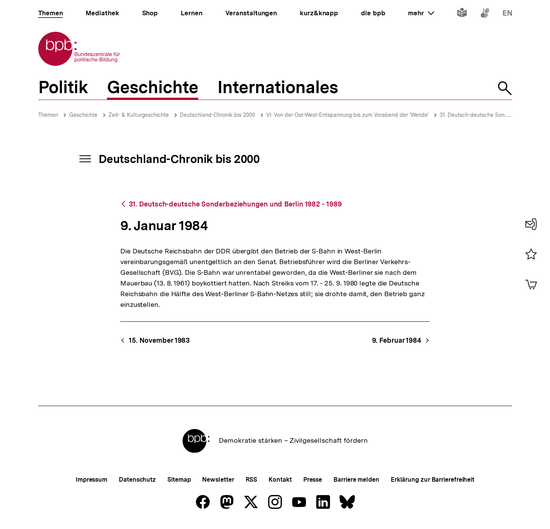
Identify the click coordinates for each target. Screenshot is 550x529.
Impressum (91, 479)
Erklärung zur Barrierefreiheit (432, 479)
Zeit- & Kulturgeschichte (138, 115)
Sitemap (179, 479)
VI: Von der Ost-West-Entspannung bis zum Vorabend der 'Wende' (347, 115)
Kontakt (280, 479)
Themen (48, 115)
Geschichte (83, 115)
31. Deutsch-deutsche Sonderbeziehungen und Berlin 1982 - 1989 (235, 204)
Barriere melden (356, 479)
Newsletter (218, 479)
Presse (312, 479)
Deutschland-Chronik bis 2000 (217, 115)
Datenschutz (137, 479)
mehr (421, 13)
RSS (251, 479)
